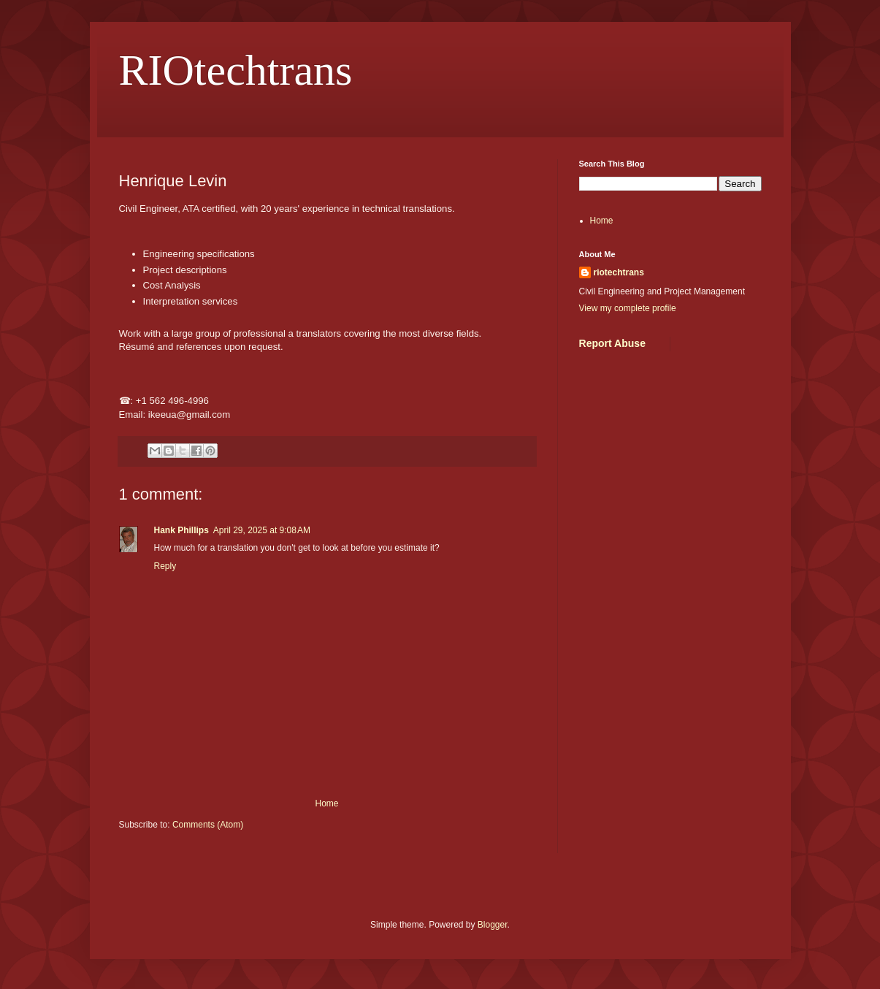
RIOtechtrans (236, 70)
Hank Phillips (181, 530)
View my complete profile (627, 308)
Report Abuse (612, 343)
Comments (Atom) (207, 825)
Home (326, 803)
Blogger (493, 925)
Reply (165, 566)
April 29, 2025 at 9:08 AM (261, 530)
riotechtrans (619, 272)
